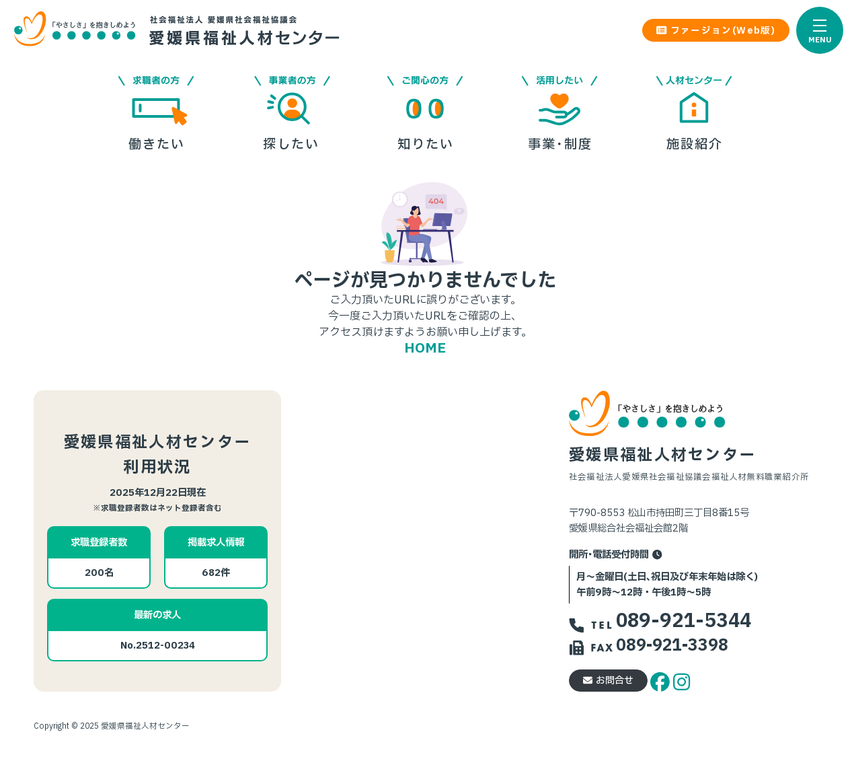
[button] (819, 30)
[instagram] (681, 680)
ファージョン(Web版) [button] (715, 31)
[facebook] (661, 680)
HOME (425, 348)
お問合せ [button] (608, 680)
